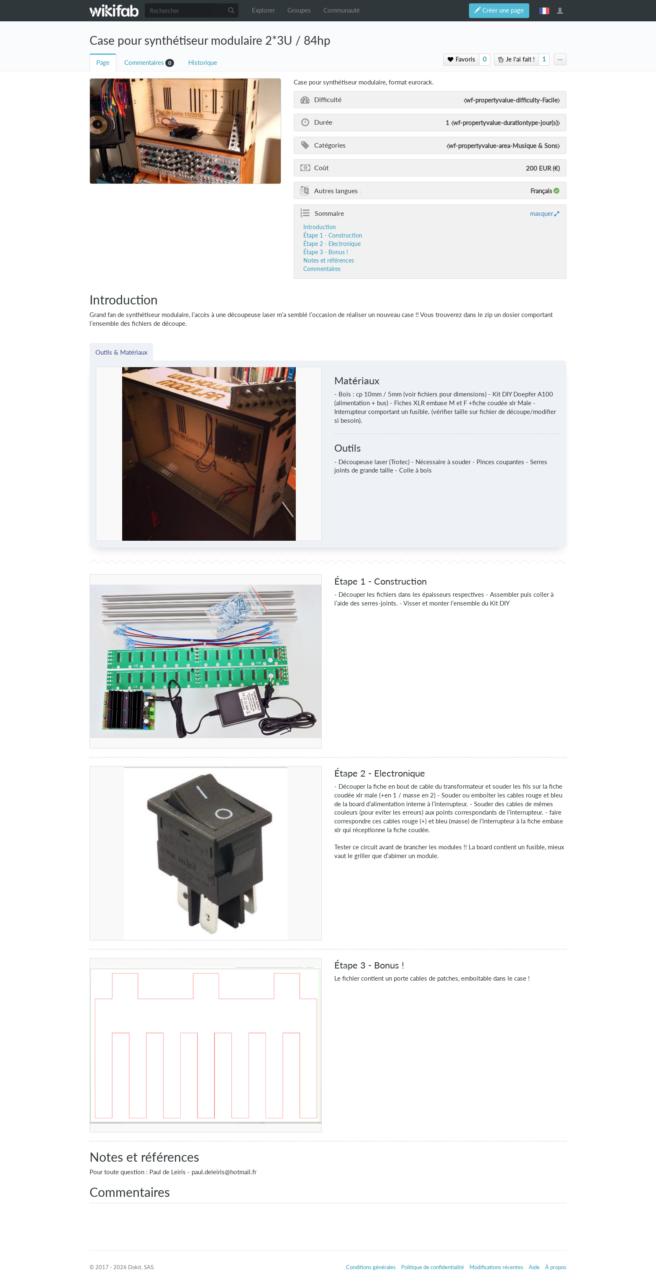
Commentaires (144, 62)
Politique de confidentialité (432, 1267)
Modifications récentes (496, 1267)
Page (103, 62)
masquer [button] (541, 213)
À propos (555, 1267)
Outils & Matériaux (121, 352)
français (544, 10)
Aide (534, 1267)
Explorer (263, 10)
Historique (202, 62)
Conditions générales (371, 1267)
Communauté (341, 10)
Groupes (299, 10)
